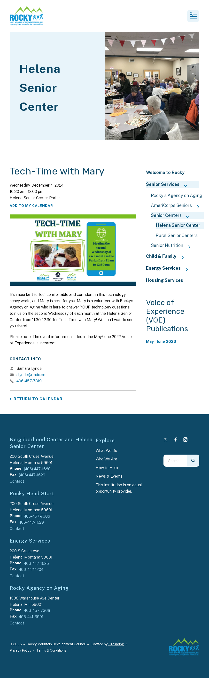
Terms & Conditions (51, 650)
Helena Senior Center (178, 225)
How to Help (107, 467)
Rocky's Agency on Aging (176, 195)
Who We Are (106, 459)
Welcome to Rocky (165, 172)
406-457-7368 (37, 610)
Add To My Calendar (31, 206)
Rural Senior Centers (177, 235)
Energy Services (169, 269)
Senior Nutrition (173, 246)
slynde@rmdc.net (31, 374)
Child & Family (167, 257)
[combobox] (175, 461)
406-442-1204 (31, 569)
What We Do (106, 450)
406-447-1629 (31, 522)
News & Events (109, 476)
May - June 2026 (161, 341)
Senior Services (169, 185)
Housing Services (164, 280)
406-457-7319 (29, 381)
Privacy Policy (20, 650)
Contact (17, 481)
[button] (193, 16)
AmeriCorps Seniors (177, 206)
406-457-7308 (37, 516)
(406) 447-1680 (37, 469)
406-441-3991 (31, 617)
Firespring (116, 644)
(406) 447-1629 (32, 475)
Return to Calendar (38, 399)
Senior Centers (172, 216)
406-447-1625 (36, 563)
